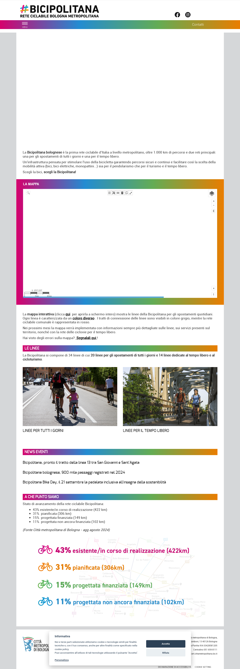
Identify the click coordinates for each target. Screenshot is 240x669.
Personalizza (62, 660)
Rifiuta (165, 652)
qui (67, 314)
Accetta (166, 643)
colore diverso (83, 318)
